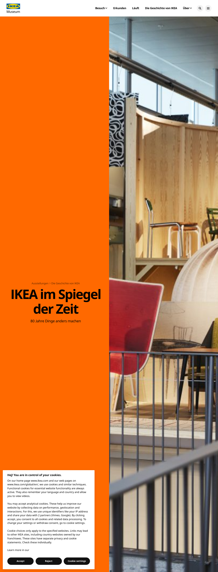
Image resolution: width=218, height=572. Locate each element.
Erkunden (119, 8)
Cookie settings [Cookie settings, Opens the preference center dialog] (77, 561)
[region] (49, 519)
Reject (48, 561)
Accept (20, 561)
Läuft (135, 8)
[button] (200, 8)
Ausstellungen (40, 283)
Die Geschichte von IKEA (161, 8)
